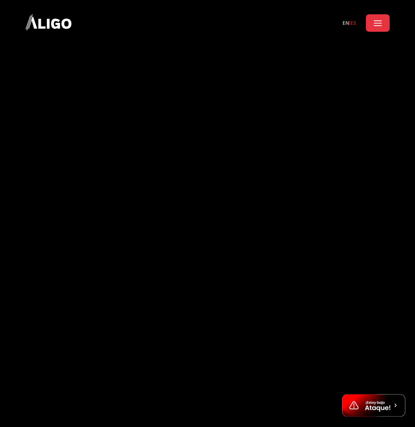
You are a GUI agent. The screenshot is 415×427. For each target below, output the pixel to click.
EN (345, 23)
